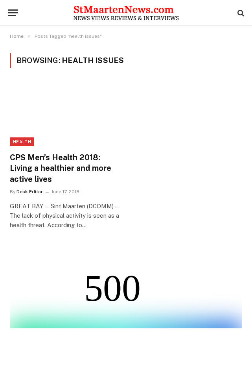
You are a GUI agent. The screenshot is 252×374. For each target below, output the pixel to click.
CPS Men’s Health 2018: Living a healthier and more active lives (60, 168)
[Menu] (13, 13)
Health (22, 141)
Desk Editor (30, 191)
